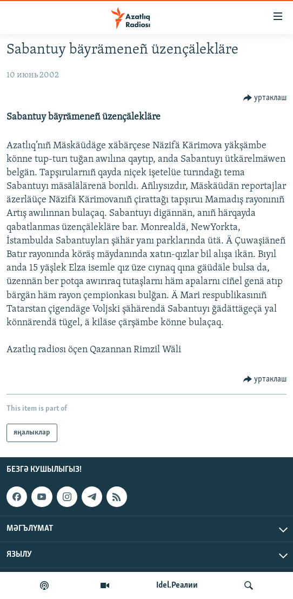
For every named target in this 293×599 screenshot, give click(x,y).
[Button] (265, 98)
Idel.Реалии (177, 585)
